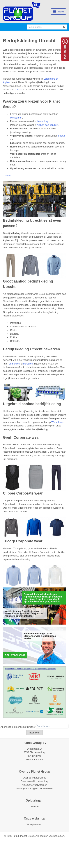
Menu (58, 11)
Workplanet (16, 117)
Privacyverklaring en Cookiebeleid (35, 788)
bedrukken (14, 363)
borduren (28, 363)
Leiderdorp (42, 121)
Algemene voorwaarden (34, 785)
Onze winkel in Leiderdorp (34, 781)
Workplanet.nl (33, 824)
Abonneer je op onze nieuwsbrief (18, 726)
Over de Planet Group (34, 777)
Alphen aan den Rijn (47, 125)
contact (18, 89)
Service (34, 806)
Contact (7, 175)
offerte (61, 135)
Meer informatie (34, 759)
